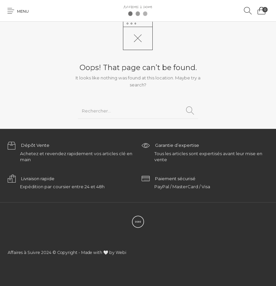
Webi (121, 252)
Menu (23, 11)
